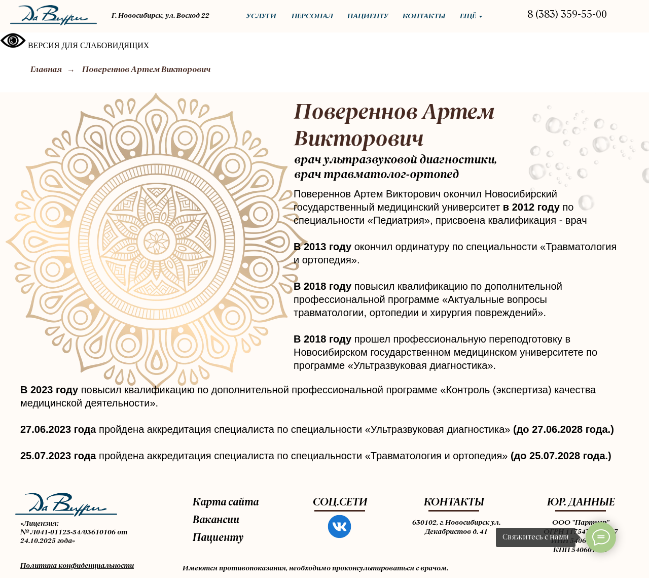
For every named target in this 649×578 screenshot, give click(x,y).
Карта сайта (226, 503)
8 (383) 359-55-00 (567, 15)
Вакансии (216, 521)
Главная (46, 70)
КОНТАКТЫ (454, 503)
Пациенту (218, 538)
